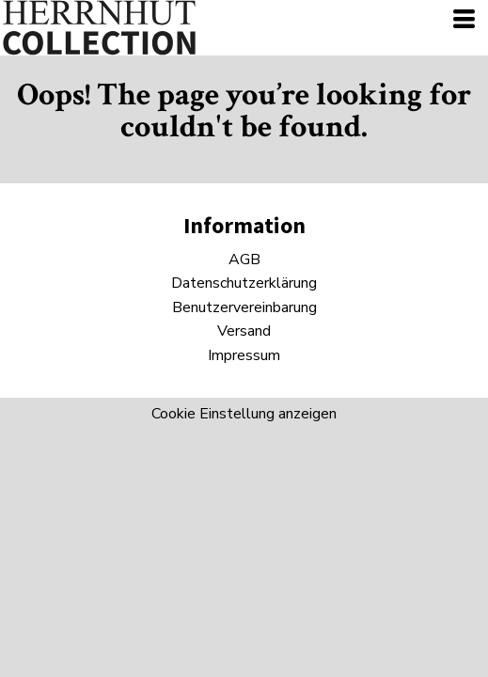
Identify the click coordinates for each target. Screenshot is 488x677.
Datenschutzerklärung (244, 283)
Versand (244, 331)
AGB (244, 259)
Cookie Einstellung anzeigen (244, 413)
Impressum (244, 355)
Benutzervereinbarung (244, 307)
